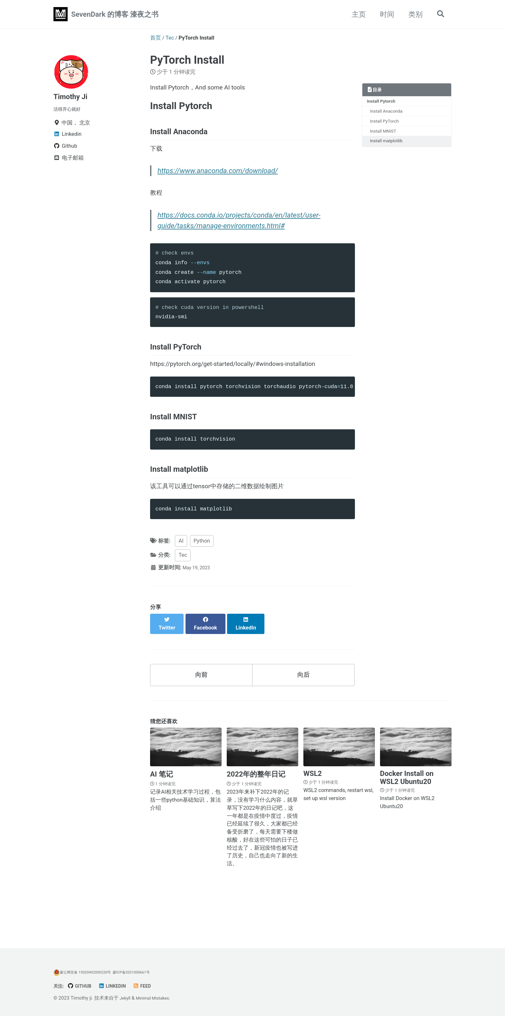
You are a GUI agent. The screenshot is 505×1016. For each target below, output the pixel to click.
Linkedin (118, 986)
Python (202, 582)
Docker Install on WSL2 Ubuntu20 (407, 815)
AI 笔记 (161, 812)
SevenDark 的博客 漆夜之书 (114, 14)
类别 (412, 14)
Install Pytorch (383, 102)
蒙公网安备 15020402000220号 (86, 972)
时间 (384, 14)
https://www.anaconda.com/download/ (219, 184)
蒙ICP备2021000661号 (143, 972)
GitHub (82, 986)
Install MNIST (386, 136)
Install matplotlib (389, 147)
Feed (151, 986)
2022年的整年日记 (256, 812)
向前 (201, 710)
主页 (355, 14)
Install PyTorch (387, 124)
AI (180, 582)
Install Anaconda (389, 113)
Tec (182, 596)
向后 (303, 710)
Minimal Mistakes (157, 998)
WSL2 (312, 811)
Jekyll (126, 998)
